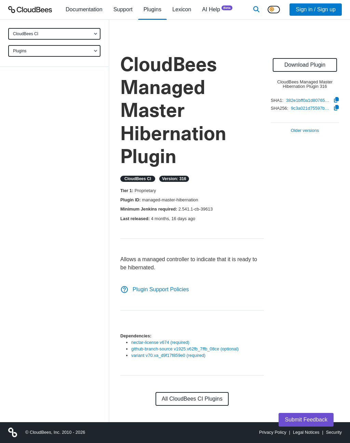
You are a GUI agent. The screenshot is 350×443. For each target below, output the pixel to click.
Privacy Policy (272, 432)
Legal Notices (306, 432)
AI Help (217, 9)
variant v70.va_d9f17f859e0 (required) (168, 355)
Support (123, 9)
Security (334, 432)
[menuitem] (84, 9)
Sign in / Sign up (316, 9)
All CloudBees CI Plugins (192, 399)
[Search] (256, 9)
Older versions (305, 131)
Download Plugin (304, 65)
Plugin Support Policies (154, 289)
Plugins (19, 51)
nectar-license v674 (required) (160, 342)
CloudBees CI (25, 33)
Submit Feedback (306, 419)
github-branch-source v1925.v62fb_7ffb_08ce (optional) (185, 348)
